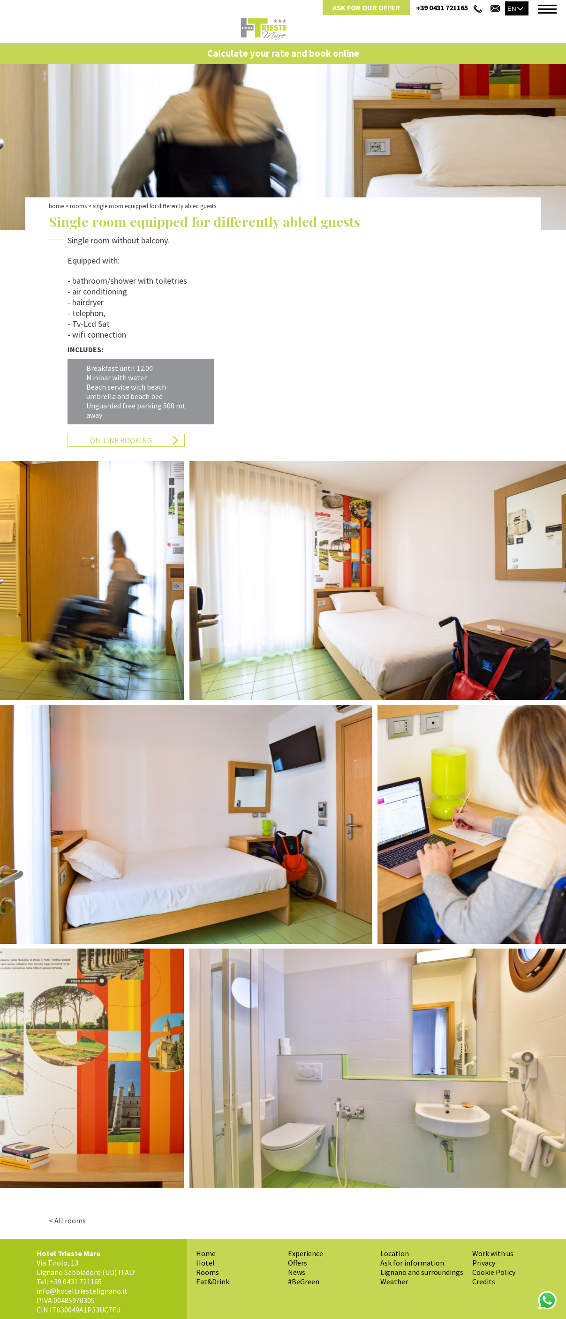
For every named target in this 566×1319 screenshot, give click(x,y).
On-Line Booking (121, 440)
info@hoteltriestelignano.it (82, 1291)
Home (56, 206)
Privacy (483, 1262)
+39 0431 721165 (442, 7)
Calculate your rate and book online (283, 53)
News (296, 1272)
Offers (297, 1262)
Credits (483, 1281)
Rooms (78, 206)
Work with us (492, 1253)
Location (394, 1253)
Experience (305, 1253)
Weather (394, 1281)
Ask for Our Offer (366, 7)
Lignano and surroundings (421, 1272)
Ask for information (412, 1262)
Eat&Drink (212, 1281)
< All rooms (67, 1220)
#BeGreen (303, 1281)
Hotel (205, 1262)
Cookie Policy (493, 1272)
